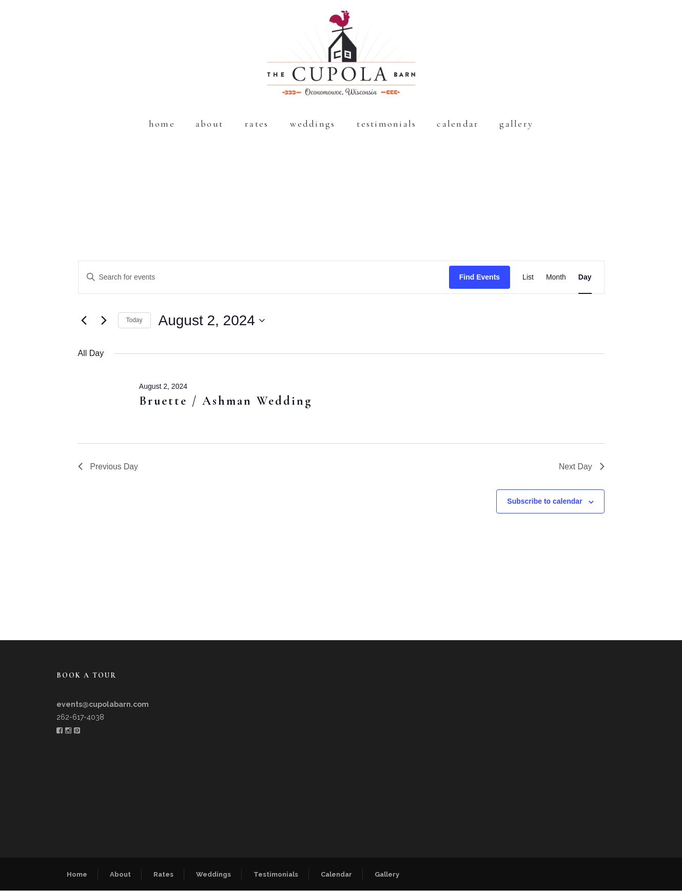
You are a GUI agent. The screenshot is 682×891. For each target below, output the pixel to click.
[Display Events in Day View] (585, 277)
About (209, 123)
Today (134, 320)
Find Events (479, 277)
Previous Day (108, 466)
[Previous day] (84, 320)
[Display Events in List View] (528, 277)
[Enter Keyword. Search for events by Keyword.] (264, 277)
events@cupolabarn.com (102, 705)
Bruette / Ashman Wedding (225, 400)
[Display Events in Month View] (556, 277)
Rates (256, 123)
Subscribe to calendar (544, 502)
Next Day (581, 466)
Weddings (312, 123)
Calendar (458, 123)
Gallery (516, 123)
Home (162, 123)
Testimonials (386, 123)
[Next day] (104, 320)
